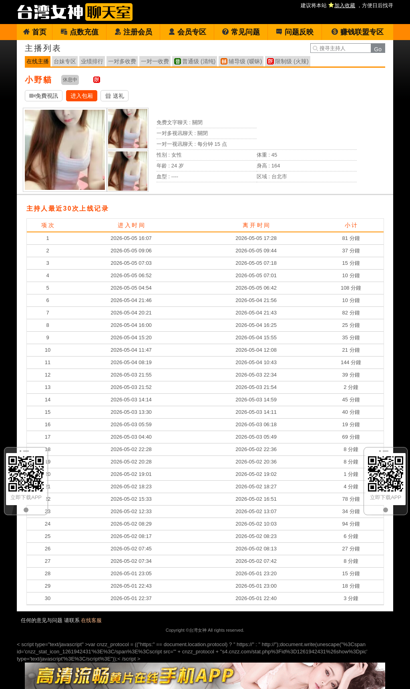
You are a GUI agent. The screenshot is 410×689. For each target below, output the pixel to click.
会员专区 (187, 32)
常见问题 (241, 32)
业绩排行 (92, 61)
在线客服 (91, 620)
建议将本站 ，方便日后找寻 (347, 5)
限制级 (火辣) (291, 61)
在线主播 (37, 61)
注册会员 (133, 32)
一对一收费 (155, 61)
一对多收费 (122, 61)
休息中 (70, 80)
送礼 (114, 96)
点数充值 (79, 32)
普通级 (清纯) (198, 61)
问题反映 (294, 32)
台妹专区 (65, 61)
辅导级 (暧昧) (245, 61)
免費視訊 (43, 96)
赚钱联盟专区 (357, 32)
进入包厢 (81, 96)
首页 (34, 32)
